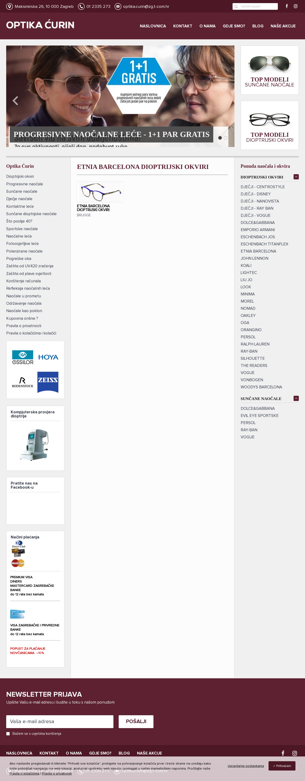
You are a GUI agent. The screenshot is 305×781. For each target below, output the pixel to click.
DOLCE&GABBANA (258, 223)
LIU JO (246, 280)
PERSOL (248, 337)
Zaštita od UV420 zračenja (29, 265)
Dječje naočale (19, 199)
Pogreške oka (18, 258)
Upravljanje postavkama (246, 766)
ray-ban (249, 352)
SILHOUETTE (253, 359)
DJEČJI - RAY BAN (257, 209)
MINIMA (248, 294)
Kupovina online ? (22, 317)
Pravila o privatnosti (23, 324)
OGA (245, 323)
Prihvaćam (283, 766)
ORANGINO (251, 330)
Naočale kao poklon (24, 310)
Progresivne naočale (24, 184)
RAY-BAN (249, 430)
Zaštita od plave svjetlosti (28, 273)
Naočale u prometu (23, 295)
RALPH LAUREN (255, 344)
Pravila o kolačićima (24, 773)
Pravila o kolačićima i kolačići (31, 332)
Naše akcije (283, 26)
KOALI (246, 266)
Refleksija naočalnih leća (28, 287)
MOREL (247, 301)
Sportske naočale (22, 228)
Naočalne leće (19, 236)
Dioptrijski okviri (20, 177)
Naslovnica (153, 26)
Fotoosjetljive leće (22, 243)
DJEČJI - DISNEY (256, 194)
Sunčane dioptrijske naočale (31, 214)
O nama (207, 26)
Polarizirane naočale (24, 250)
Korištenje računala (23, 280)
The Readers (254, 366)
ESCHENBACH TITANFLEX (264, 244)
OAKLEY (248, 316)
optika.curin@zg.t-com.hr (146, 7)
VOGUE (247, 373)
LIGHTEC (249, 273)
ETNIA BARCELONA (258, 251)
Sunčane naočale (21, 191)
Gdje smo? (234, 26)
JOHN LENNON (254, 259)
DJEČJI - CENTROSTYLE (263, 187)
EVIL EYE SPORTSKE (260, 416)
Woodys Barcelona (261, 387)
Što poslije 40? (19, 221)
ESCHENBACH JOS (258, 237)
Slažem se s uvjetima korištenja (36, 733)
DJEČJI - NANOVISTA (260, 201)
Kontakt (182, 26)
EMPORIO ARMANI (258, 230)
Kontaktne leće (20, 206)
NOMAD (248, 309)
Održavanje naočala (23, 302)
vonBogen (252, 380)
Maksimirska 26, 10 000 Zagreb (44, 7)
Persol (248, 423)
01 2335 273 (98, 7)
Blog (258, 26)
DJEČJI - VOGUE (255, 216)
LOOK (246, 287)
